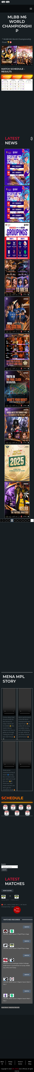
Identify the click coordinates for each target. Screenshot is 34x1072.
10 (29, 520)
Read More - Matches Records (10, 1007)
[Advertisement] (17, 108)
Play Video (17, 910)
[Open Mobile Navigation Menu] (31, 8)
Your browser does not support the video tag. (9, 702)
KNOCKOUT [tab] (27, 77)
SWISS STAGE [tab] (17, 77)
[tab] (5, 807)
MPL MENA (15, 1069)
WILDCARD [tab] (6, 77)
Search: (9, 867)
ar (8, 2)
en (4, 2)
